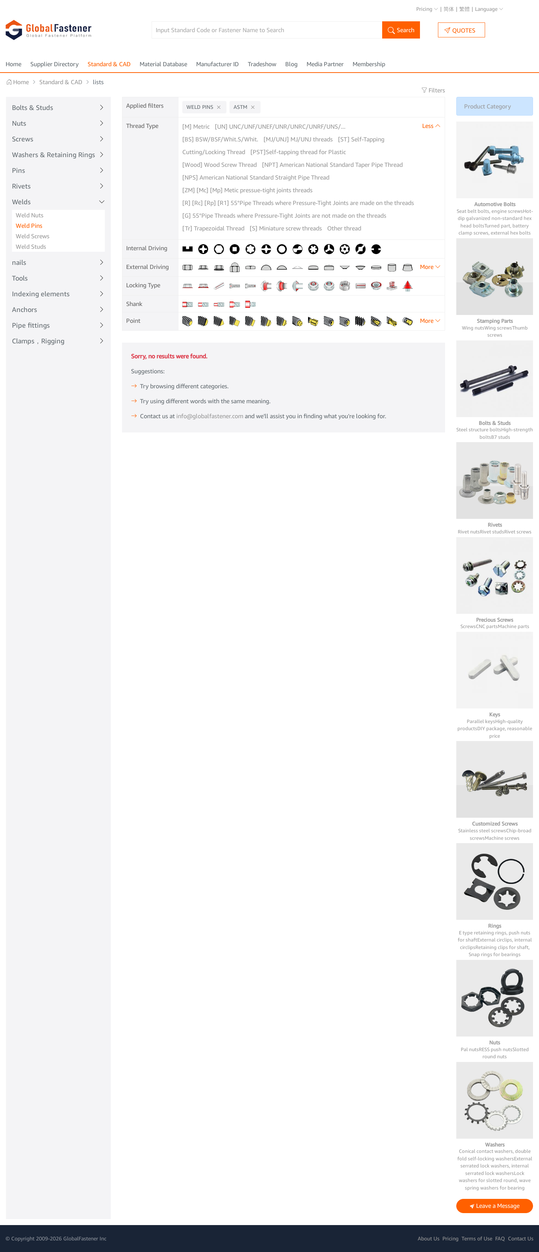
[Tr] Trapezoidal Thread (213, 228)
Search (401, 30)
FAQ (500, 1238)
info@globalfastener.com (209, 437)
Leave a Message (495, 1206)
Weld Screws (32, 236)
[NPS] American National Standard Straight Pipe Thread (255, 177)
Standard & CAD (109, 64)
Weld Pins (29, 225)
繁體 (464, 9)
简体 (449, 9)
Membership (369, 64)
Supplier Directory (54, 64)
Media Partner (325, 64)
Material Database (163, 64)
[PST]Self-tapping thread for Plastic (298, 152)
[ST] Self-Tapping (361, 139)
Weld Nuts (29, 215)
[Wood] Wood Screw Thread (219, 164)
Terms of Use (477, 1238)
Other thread (344, 228)
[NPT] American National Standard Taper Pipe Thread (332, 164)
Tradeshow (262, 64)
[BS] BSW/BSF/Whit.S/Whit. (220, 139)
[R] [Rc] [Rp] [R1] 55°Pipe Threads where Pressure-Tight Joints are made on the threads (298, 202)
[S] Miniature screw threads (286, 228)
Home (13, 64)
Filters (433, 90)
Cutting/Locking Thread (213, 152)
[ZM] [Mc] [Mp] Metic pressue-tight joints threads (247, 190)
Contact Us (520, 1238)
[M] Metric (196, 126)
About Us (428, 1238)
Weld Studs (31, 246)
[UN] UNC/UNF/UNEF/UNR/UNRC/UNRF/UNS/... (280, 126)
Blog (291, 64)
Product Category (487, 106)
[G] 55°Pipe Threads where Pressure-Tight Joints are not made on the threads (284, 215)
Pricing (427, 9)
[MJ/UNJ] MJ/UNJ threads (298, 139)
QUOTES (459, 30)
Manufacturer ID (217, 64)
